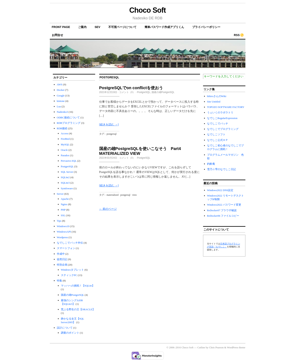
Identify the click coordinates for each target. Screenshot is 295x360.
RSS (237, 35)
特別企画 (62, 264)
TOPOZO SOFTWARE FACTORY (225, 107)
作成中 (61, 253)
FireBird (65, 138)
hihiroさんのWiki (216, 96)
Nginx (64, 204)
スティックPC (69, 275)
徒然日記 (62, 259)
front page (61, 27)
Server (60, 193)
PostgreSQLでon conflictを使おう (131, 88)
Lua (59, 106)
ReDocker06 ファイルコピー (223, 215)
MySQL (65, 144)
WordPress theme (236, 347)
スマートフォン (66, 248)
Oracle (64, 149)
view (134, 194)
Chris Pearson (216, 347)
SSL (63, 215)
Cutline (201, 347)
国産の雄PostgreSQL (72, 294)
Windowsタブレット (72, 269)
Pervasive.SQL (69, 160)
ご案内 (82, 27)
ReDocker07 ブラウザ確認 (222, 210)
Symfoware (67, 188)
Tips (59, 220)
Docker (61, 89)
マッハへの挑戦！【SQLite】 (78, 285)
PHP (63, 209)
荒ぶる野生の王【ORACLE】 (78, 309)
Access (64, 133)
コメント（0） (127, 92)
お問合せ (57, 35)
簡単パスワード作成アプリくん (164, 27)
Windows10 (63, 226)
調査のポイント (70, 332)
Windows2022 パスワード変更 (224, 204)
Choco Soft (147, 10)
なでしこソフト (216, 134)
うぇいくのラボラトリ (220, 112)
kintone (61, 100)
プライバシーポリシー (206, 27)
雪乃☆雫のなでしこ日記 (221, 169)
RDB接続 (62, 128)
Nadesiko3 (62, 111)
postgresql (112, 133)
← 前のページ (108, 208)
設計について (65, 327)
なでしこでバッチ (217, 123)
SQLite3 (65, 182)
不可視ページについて (122, 27)
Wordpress (62, 237)
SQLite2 (65, 177)
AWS (60, 84)
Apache (65, 198)
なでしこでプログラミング (223, 128)
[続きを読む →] (109, 124)
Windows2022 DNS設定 (220, 190)
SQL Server (67, 171)
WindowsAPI (64, 231)
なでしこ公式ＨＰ (217, 140)
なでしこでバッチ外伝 (70, 242)
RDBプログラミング (69, 122)
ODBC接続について (68, 117)
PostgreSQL (67, 166)
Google (61, 95)
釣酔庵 (211, 163)
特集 (59, 280)
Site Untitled (213, 101)
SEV (97, 27)
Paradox (65, 155)
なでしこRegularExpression (222, 118)
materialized (113, 194)
